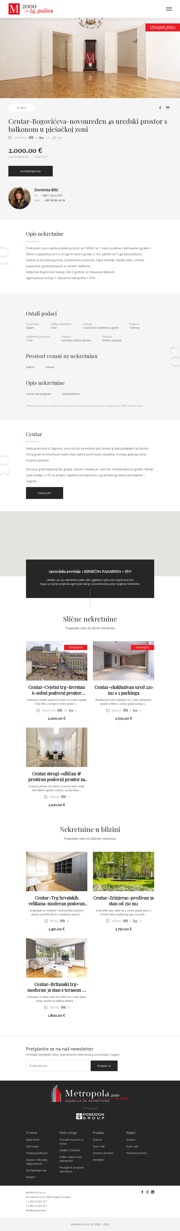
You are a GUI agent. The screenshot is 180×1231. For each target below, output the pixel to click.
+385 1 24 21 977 (51, 195)
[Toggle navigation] (169, 9)
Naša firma (32, 1139)
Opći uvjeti (32, 1146)
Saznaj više (44, 493)
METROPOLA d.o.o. (36, 1192)
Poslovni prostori (103, 1153)
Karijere (30, 1177)
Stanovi (97, 1139)
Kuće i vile (99, 1146)
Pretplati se (104, 1066)
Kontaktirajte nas (30, 171)
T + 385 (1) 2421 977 (36, 1201)
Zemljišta (98, 1159)
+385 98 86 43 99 (54, 200)
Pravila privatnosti (36, 1153)
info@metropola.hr (36, 1210)
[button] (175, 58)
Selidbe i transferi (69, 1150)
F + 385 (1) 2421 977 (36, 1206)
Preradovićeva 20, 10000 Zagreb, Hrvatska (48, 1197)
